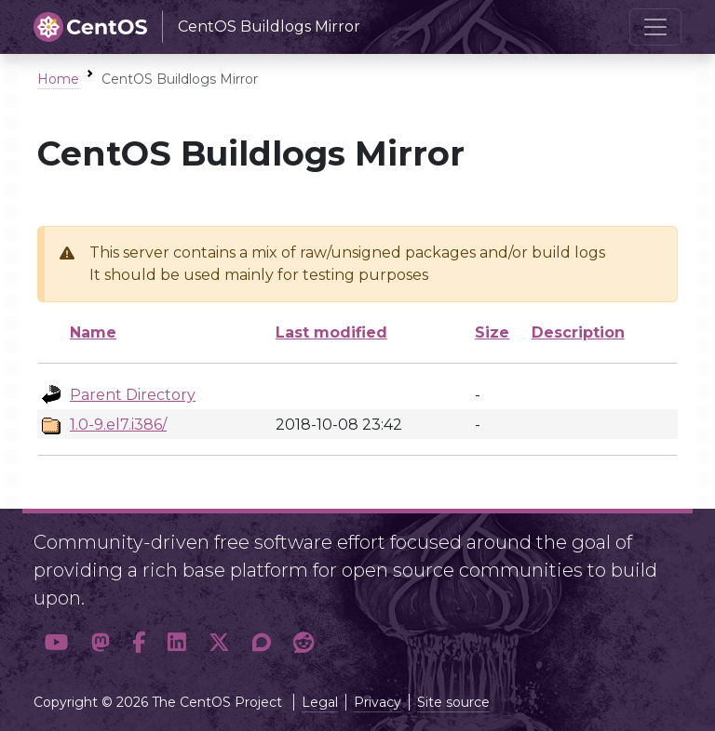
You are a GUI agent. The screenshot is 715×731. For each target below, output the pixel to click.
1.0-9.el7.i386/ (118, 424)
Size (492, 332)
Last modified (331, 332)
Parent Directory (133, 395)
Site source (453, 702)
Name (93, 332)
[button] (57, 643)
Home (58, 79)
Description (578, 332)
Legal (320, 702)
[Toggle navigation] (655, 27)
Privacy (377, 702)
